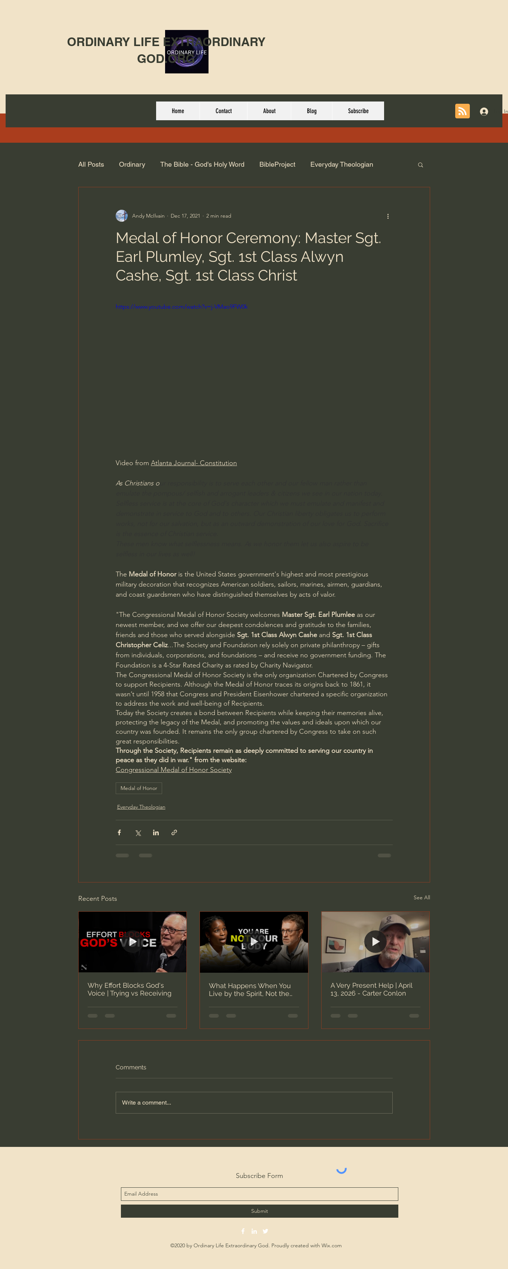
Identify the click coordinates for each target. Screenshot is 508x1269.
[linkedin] (254, 1231)
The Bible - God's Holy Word (202, 164)
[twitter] (265, 1231)
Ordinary (132, 164)
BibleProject (277, 164)
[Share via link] (174, 832)
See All (422, 897)
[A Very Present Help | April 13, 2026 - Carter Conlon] (376, 942)
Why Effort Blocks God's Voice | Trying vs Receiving (129, 989)
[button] (420, 164)
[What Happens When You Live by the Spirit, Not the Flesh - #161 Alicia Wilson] (254, 942)
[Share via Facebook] (119, 832)
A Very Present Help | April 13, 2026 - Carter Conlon (371, 989)
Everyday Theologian (341, 164)
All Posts (91, 164)
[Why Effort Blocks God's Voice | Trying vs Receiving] (133, 942)
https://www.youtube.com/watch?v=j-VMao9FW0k (182, 306)
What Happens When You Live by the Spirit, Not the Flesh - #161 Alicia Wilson (250, 989)
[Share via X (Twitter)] (137, 832)
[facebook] (243, 1231)
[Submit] (259, 1211)
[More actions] (388, 215)
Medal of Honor (139, 788)
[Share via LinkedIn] (155, 832)
